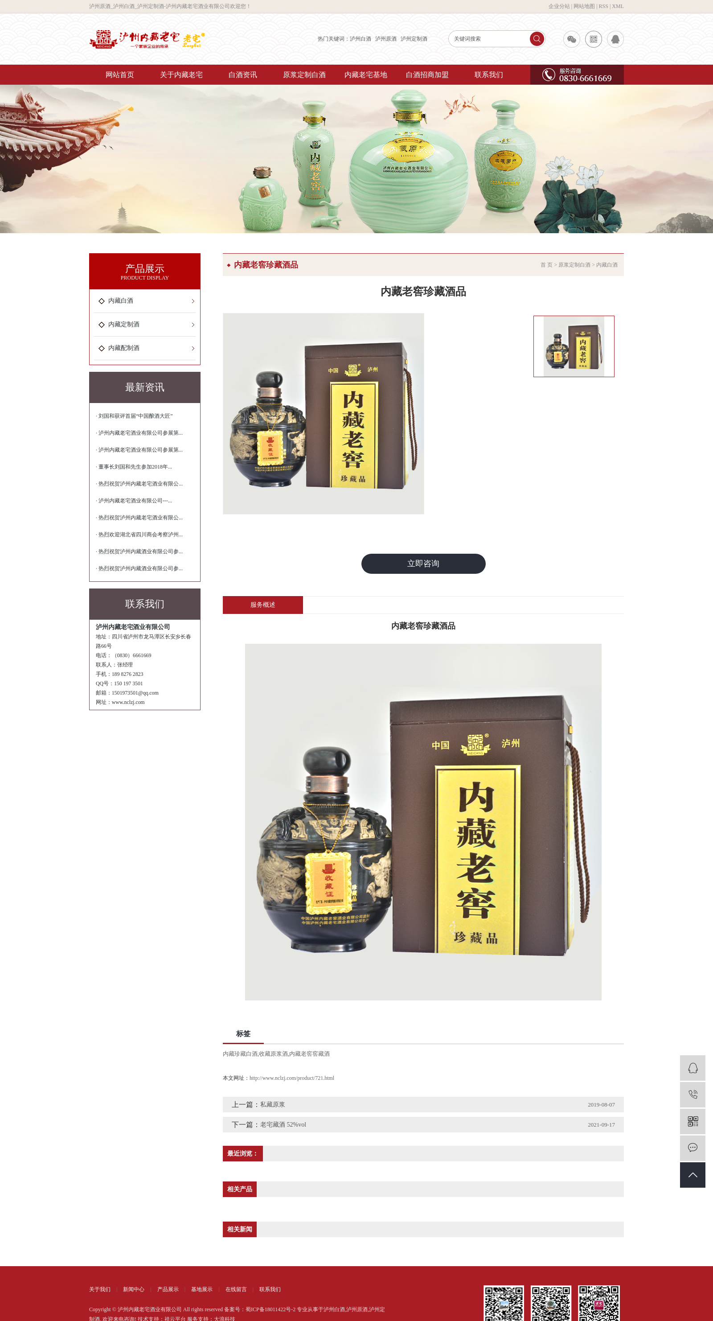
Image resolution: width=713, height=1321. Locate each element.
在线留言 (236, 1289)
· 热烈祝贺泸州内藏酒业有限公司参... (139, 551)
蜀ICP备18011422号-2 (270, 1309)
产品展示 (168, 1289)
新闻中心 (133, 1289)
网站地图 (584, 6)
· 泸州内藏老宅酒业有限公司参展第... (139, 433)
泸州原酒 (386, 39)
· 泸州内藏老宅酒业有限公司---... (134, 501)
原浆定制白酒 (304, 74)
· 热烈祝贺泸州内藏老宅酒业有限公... (139, 484)
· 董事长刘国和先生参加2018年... (134, 467)
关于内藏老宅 (181, 74)
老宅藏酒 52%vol (283, 1124)
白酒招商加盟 (427, 74)
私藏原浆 (272, 1104)
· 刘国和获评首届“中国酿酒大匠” (134, 416)
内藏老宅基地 (365, 74)
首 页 (547, 265)
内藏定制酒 (123, 324)
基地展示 (202, 1289)
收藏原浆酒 (273, 1053)
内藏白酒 (120, 300)
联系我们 (489, 74)
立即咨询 (423, 563)
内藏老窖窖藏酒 (309, 1053)
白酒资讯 (243, 74)
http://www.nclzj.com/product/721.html (292, 1078)
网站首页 (120, 74)
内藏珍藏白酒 (240, 1053)
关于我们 (100, 1289)
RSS (603, 6)
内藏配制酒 (123, 348)
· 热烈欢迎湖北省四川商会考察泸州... (139, 534)
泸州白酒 (360, 39)
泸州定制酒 (414, 39)
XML (618, 6)
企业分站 (559, 6)
